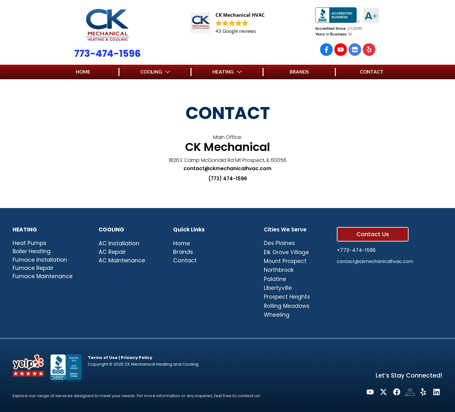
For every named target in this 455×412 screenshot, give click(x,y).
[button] (83, 71)
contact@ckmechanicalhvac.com (227, 168)
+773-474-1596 (356, 246)
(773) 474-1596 (227, 178)
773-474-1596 (107, 53)
